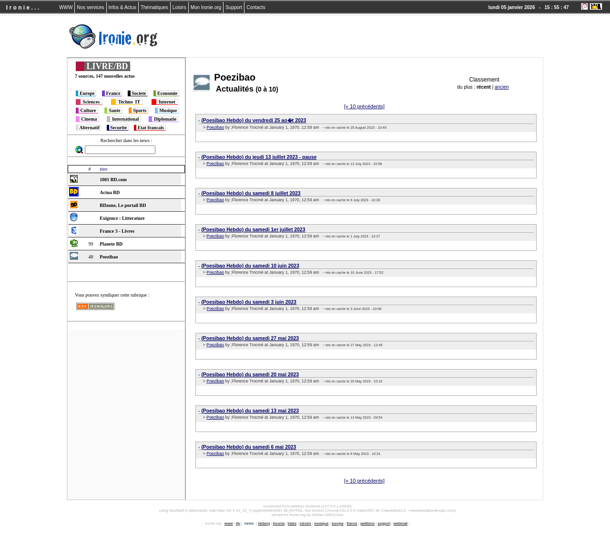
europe (338, 523)
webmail (400, 523)
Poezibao (215, 127)
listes (292, 523)
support (383, 523)
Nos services (90, 7)
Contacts (255, 7)
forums (279, 523)
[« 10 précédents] (364, 106)
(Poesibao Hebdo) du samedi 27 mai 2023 (250, 338)
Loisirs (179, 7)
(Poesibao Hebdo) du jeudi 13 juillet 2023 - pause (258, 157)
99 (90, 244)
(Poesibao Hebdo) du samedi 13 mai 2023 (250, 410)
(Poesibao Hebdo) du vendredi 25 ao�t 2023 (253, 120)
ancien (501, 87)
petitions (367, 523)
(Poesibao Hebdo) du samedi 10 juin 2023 (250, 265)
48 (90, 256)
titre (103, 169)
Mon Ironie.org (206, 7)
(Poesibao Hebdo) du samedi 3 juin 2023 (248, 302)
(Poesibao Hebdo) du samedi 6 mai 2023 (248, 447)
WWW (65, 7)
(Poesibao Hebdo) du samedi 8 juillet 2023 (250, 193)
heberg (264, 523)
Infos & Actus (122, 7)
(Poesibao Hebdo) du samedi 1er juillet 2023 (253, 229)
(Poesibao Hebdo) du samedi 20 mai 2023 (250, 374)
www (228, 523)
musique (321, 523)
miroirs (305, 523)
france (351, 523)
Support (233, 7)
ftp (238, 523)
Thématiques (154, 7)
